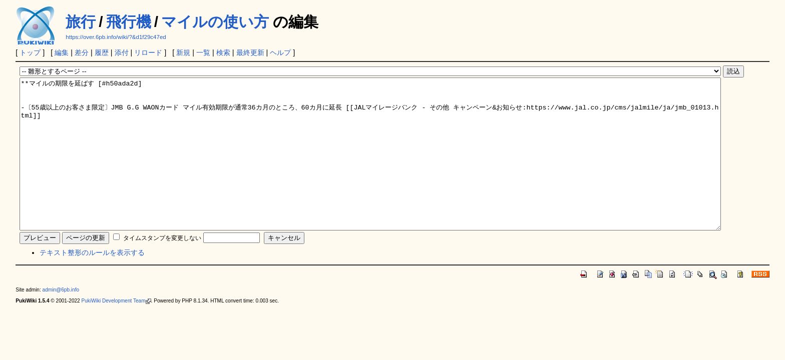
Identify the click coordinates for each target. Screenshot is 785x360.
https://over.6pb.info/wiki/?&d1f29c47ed (116, 37)
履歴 (102, 52)
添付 (122, 52)
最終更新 (250, 52)
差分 (82, 52)
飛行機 (128, 22)
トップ (30, 52)
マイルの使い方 (215, 22)
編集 (62, 52)
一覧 (203, 52)
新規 (183, 52)
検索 (223, 52)
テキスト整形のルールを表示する (92, 282)
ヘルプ (280, 52)
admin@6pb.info (61, 319)
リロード (148, 52)
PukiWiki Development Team (116, 331)
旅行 (81, 22)
